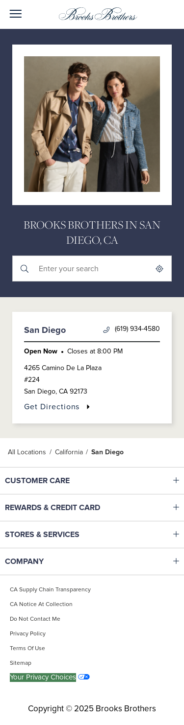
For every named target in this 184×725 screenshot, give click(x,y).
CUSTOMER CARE (66, 480)
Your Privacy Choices (43, 677)
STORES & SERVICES (66, 534)
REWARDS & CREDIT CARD (66, 507)
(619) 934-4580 (131, 329)
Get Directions (57, 406)
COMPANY (66, 561)
